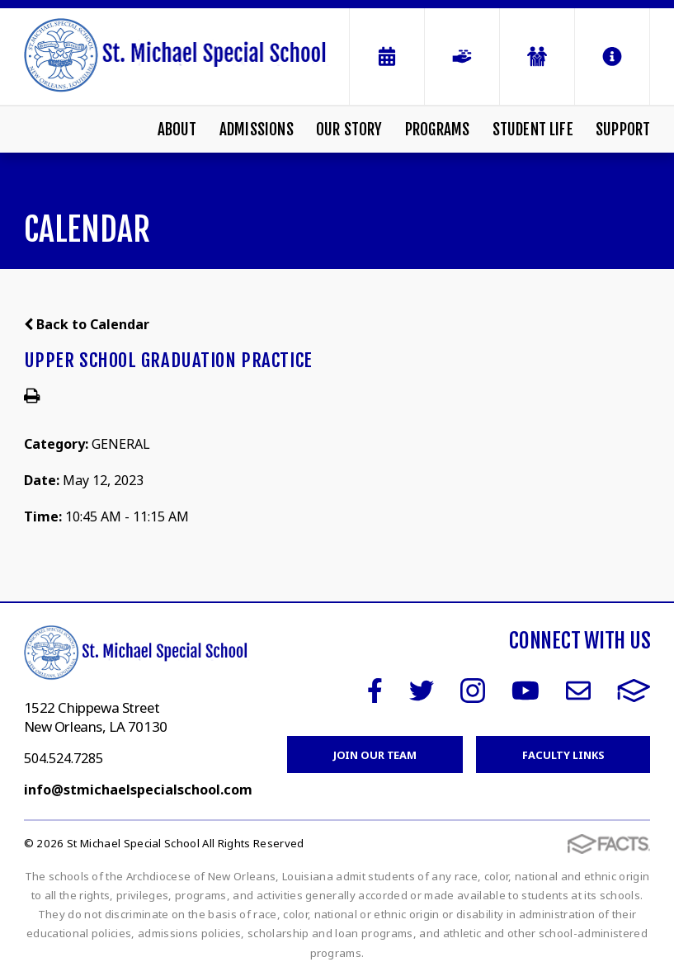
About (177, 129)
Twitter (421, 690)
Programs (437, 129)
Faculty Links (563, 754)
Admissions (256, 129)
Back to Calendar (86, 324)
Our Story (349, 129)
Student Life (533, 129)
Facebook (375, 690)
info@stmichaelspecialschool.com (138, 789)
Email (578, 690)
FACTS (634, 690)
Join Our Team (375, 754)
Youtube (525, 690)
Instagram (472, 690)
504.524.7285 (63, 758)
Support (623, 129)
